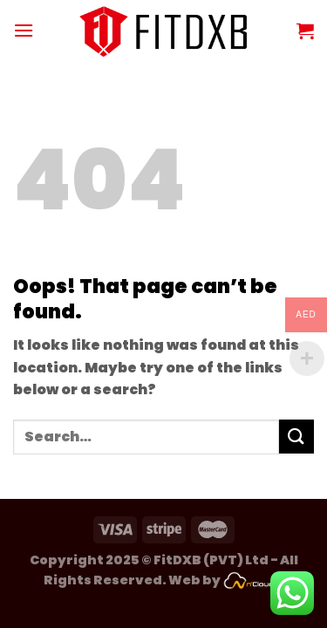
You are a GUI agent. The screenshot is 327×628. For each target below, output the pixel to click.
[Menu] (23, 30)
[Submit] (296, 437)
